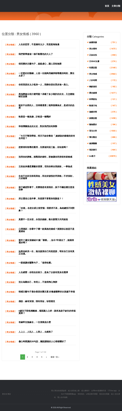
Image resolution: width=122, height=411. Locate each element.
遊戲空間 (103, 112)
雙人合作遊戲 (62, 397)
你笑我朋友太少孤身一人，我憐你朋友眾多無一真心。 (44, 84)
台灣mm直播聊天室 (98, 391)
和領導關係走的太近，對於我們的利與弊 (38, 126)
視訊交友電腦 (104, 394)
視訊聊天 (103, 150)
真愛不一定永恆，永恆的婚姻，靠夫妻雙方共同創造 (43, 219)
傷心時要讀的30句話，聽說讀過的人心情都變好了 (42, 341)
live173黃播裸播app (68, 394)
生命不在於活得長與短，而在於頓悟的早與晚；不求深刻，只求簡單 (46, 177)
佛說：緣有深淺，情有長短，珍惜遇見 (37, 301)
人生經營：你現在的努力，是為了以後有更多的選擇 (43, 272)
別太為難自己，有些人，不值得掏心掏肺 (38, 282)
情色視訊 (81, 394)
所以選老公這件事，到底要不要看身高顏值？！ (41, 198)
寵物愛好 (103, 124)
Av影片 (103, 156)
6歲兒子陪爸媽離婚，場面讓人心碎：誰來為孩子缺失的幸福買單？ (47, 312)
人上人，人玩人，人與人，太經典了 (36, 332)
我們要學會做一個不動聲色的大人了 (36, 54)
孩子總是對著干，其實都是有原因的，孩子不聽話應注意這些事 (46, 188)
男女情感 (10, 45)
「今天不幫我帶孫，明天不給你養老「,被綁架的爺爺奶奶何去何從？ (47, 137)
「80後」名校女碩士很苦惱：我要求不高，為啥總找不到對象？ (47, 209)
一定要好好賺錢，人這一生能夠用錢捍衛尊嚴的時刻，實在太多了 (46, 74)
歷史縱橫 (103, 93)
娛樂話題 (103, 118)
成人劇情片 (85, 391)
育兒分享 (103, 131)
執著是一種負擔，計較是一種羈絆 (35, 116)
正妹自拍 (103, 55)
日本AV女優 (103, 61)
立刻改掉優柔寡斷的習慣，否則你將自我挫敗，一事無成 (45, 166)
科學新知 (103, 99)
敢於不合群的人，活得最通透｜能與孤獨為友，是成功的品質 (46, 106)
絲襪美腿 (103, 42)
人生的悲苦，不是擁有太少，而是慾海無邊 (39, 44)
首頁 (107, 6)
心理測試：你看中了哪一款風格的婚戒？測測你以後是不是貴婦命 (46, 230)
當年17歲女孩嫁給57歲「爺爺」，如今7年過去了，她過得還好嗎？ (46, 241)
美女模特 (103, 48)
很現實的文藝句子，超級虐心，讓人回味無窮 (40, 63)
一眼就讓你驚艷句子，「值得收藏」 (36, 262)
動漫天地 (103, 105)
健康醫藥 (103, 143)
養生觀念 (103, 137)
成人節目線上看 (74, 391)
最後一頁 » (55, 357)
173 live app (112, 391)
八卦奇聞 (103, 80)
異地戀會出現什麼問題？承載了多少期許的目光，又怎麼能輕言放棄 (46, 95)
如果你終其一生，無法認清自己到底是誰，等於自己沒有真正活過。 (46, 252)
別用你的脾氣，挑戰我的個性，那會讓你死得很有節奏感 (45, 157)
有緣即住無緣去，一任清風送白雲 (35, 322)
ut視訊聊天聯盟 (92, 394)
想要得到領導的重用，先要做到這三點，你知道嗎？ (43, 147)
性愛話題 (103, 67)
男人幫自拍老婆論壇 (58, 391)
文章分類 (116, 6)
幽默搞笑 (103, 86)
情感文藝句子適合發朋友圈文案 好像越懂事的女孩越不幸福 (47, 291)
